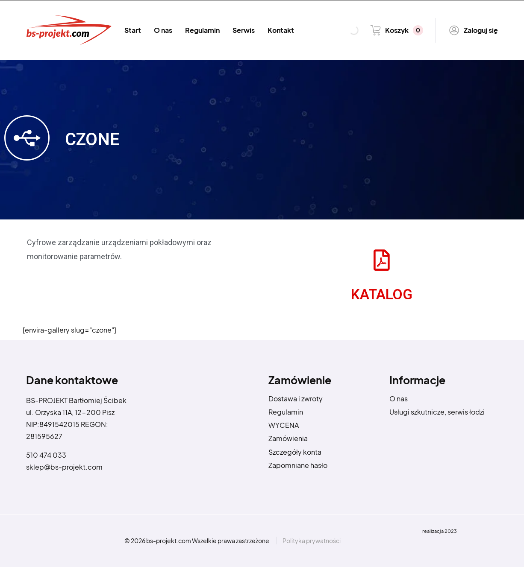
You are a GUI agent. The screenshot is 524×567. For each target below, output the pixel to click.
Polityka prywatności (312, 540)
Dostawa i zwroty (295, 399)
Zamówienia (288, 438)
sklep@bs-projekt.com (64, 466)
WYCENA (283, 425)
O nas (163, 30)
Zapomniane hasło (297, 465)
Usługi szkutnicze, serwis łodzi (437, 412)
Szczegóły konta (294, 452)
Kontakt (281, 30)
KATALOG (381, 294)
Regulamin (202, 30)
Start (132, 30)
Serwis (244, 30)
